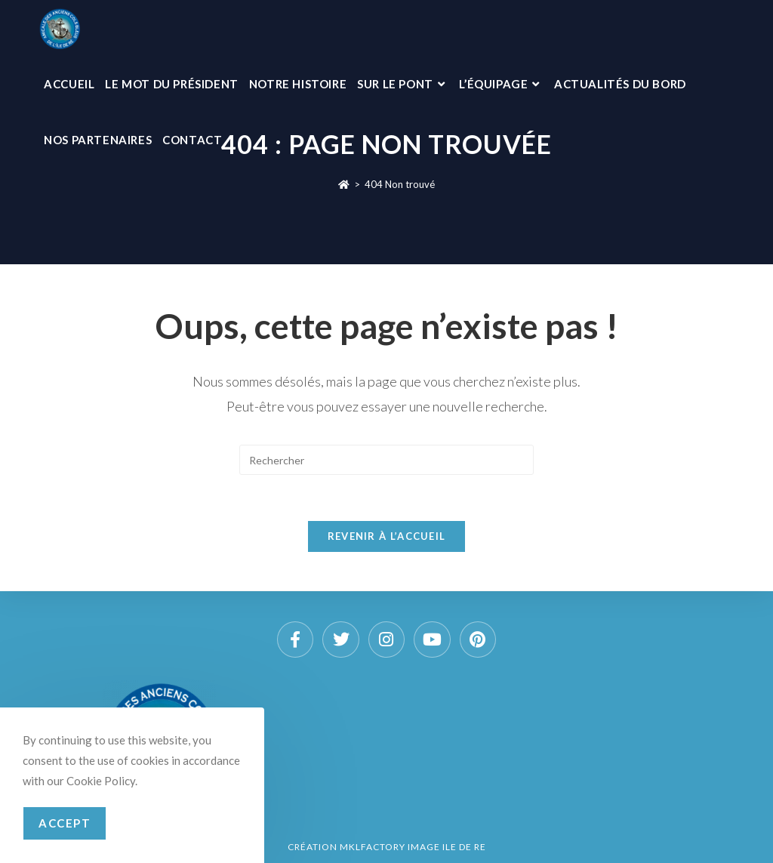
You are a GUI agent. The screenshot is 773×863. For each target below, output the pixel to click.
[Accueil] (344, 184)
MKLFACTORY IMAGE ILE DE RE (413, 846)
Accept (64, 823)
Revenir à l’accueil (387, 536)
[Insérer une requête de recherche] (386, 460)
